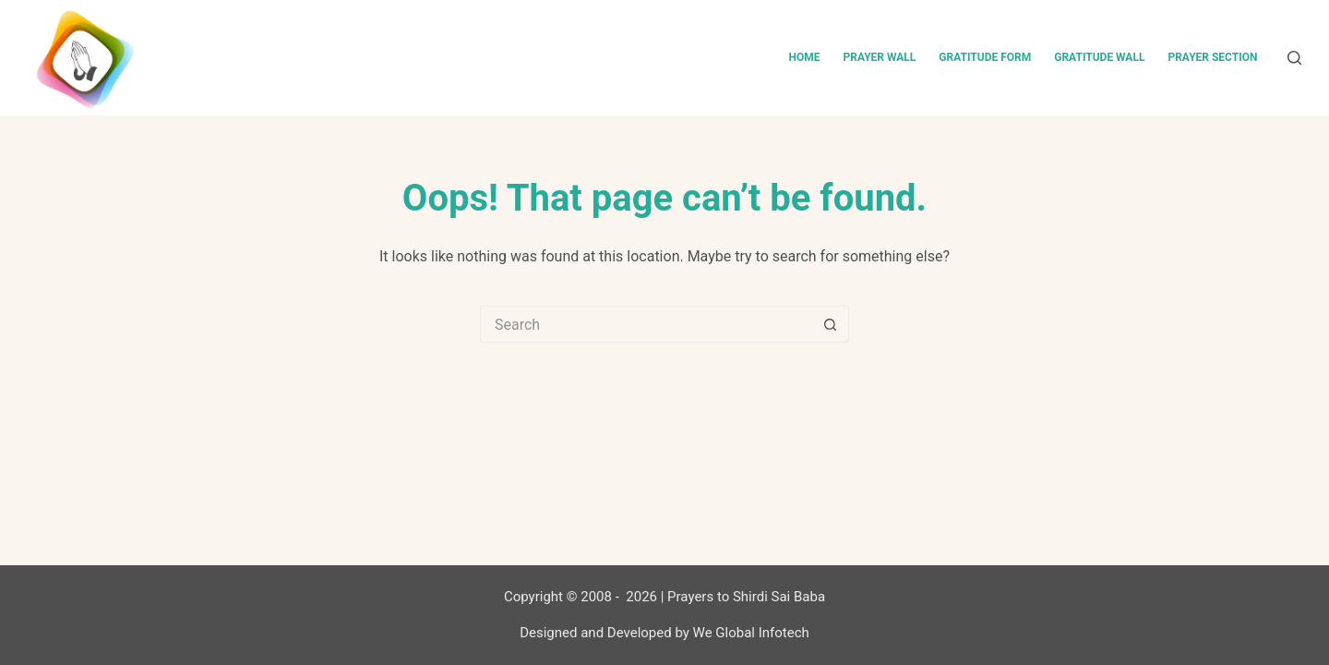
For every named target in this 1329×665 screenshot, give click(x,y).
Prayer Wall (879, 57)
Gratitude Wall (1099, 57)
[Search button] (830, 324)
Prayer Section (1212, 57)
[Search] (1294, 58)
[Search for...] (646, 324)
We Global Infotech (751, 632)
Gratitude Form (985, 57)
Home (804, 57)
